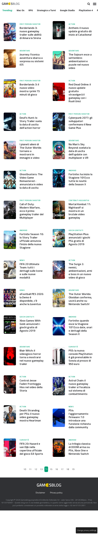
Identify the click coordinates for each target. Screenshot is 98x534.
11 (30, 493)
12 (36, 493)
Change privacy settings (86, 530)
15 (51, 493)
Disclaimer (40, 516)
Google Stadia (67, 10)
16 (56, 493)
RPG (31, 10)
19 (73, 493)
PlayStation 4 (86, 10)
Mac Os (21, 10)
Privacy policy (56, 516)
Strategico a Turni (46, 10)
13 (41, 493)
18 (67, 493)
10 (25, 493)
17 (62, 493)
